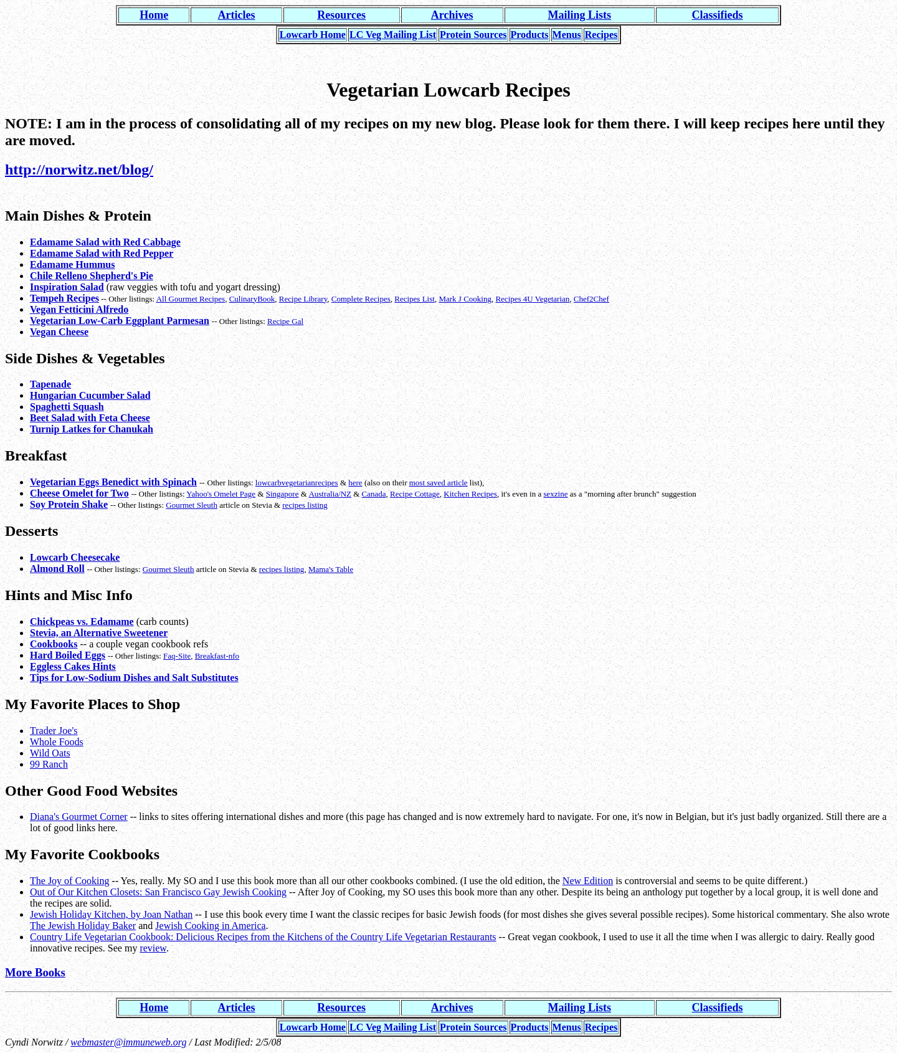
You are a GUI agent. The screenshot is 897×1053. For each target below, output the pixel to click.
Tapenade (50, 384)
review (153, 948)
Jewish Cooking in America (210, 925)
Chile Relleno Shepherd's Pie (91, 275)
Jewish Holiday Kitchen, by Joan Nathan (111, 914)
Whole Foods (56, 741)
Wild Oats (50, 753)
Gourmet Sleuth (191, 505)
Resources (341, 15)
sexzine (555, 493)
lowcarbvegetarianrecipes (296, 482)
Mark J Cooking (465, 298)
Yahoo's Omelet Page (220, 493)
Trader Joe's (54, 730)
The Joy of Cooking (70, 880)
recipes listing (305, 505)
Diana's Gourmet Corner (79, 816)
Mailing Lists (580, 15)
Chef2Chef (591, 298)
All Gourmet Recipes (190, 298)
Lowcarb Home (313, 34)
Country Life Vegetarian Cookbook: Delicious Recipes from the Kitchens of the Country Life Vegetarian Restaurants (263, 937)
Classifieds (717, 15)
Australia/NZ (329, 493)
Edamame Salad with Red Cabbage (105, 242)
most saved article (438, 482)
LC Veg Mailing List (392, 34)
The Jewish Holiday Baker (83, 925)
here (355, 482)
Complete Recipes (361, 298)
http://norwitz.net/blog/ (79, 169)
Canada (374, 493)
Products (530, 34)
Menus (567, 34)
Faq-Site (177, 655)
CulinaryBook (252, 298)
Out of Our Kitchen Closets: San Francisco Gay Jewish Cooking (158, 892)
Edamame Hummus (72, 264)
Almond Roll (57, 568)
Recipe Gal (285, 321)
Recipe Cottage (415, 493)
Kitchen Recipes (470, 493)
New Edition (587, 880)
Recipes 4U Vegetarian (532, 298)
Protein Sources (473, 34)
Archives (452, 15)
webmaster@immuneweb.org (128, 1042)
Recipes (601, 34)
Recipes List (414, 298)
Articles (236, 15)
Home (154, 15)
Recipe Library (303, 298)
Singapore (282, 493)
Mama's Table (330, 569)
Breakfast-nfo (217, 655)
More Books (35, 972)
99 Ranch (49, 764)
